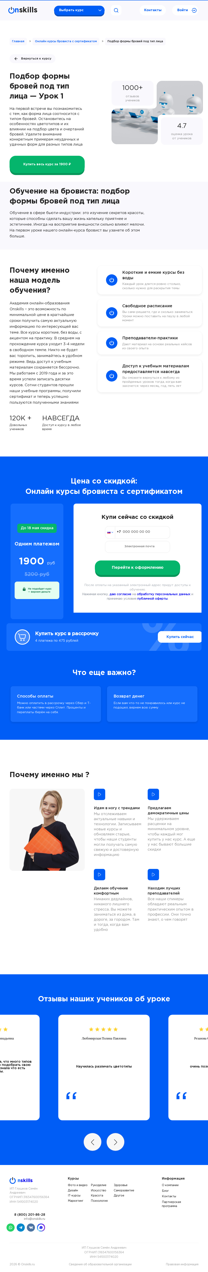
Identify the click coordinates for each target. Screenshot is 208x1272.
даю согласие (120, 594)
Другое (119, 1195)
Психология (99, 1201)
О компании (170, 1185)
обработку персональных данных (163, 594)
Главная (18, 41)
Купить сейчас (171, 637)
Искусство (98, 1190)
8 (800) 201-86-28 (29, 1214)
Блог (165, 1191)
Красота (97, 1195)
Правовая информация (182, 1264)
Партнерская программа (171, 1204)
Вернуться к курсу (32, 58)
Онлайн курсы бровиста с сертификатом (66, 41)
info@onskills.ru (34, 1219)
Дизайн (73, 1190)
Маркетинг (75, 1201)
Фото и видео (78, 1185)
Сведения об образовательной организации (100, 1264)
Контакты (152, 10)
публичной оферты (152, 598)
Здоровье (121, 1185)
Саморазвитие (124, 1190)
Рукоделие (98, 1185)
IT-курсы (74, 1195)
